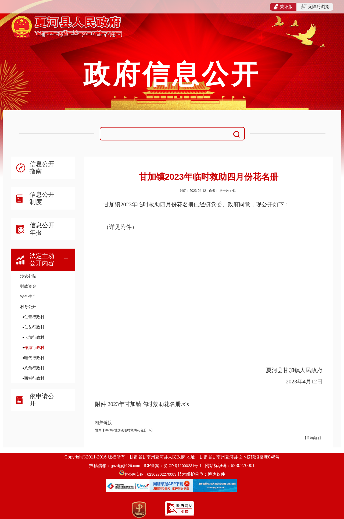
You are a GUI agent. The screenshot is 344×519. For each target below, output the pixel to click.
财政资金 (28, 286)
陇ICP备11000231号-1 (182, 466)
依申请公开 (42, 400)
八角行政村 (34, 368)
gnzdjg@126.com (125, 466)
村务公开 (28, 306)
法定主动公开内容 (42, 259)
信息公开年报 (42, 229)
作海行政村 (34, 347)
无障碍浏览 (315, 6)
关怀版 (283, 6)
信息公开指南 (42, 167)
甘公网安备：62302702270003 (150, 474)
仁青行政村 (34, 317)
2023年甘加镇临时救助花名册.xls (148, 404)
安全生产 (28, 296)
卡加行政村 (34, 337)
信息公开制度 (42, 198)
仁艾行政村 (34, 327)
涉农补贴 (28, 276)
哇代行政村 (34, 357)
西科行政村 (34, 378)
